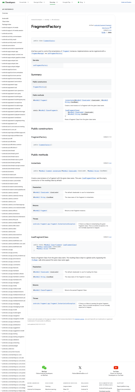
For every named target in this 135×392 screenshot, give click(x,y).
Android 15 (84, 386)
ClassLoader (86, 100)
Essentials (23, 2)
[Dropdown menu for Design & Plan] (45, 2)
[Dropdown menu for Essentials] (29, 2)
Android (29, 386)
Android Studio (126, 2)
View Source (105, 28)
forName (35, 260)
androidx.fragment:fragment (102, 25)
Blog (81, 2)
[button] (12, 27)
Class (48, 110)
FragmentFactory (49, 41)
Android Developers (36, 19)
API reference (8, 9)
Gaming (47, 386)
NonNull (37, 100)
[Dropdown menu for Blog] (85, 2)
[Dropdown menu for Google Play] (72, 2)
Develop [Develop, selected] (52, 2)
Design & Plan (38, 2)
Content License (79, 319)
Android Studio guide (105, 388)
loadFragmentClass (72, 110)
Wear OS (66, 389)
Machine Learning (50, 389)
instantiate (69, 100)
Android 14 (84, 389)
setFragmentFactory (55, 53)
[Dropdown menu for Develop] (57, 2)
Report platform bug (123, 386)
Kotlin (103, 32)
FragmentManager (38, 53)
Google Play (66, 2)
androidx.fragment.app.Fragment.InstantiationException (54, 224)
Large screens (67, 386)
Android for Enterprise (34, 389)
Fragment (66, 51)
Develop (47, 19)
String (67, 102)
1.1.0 (110, 30)
